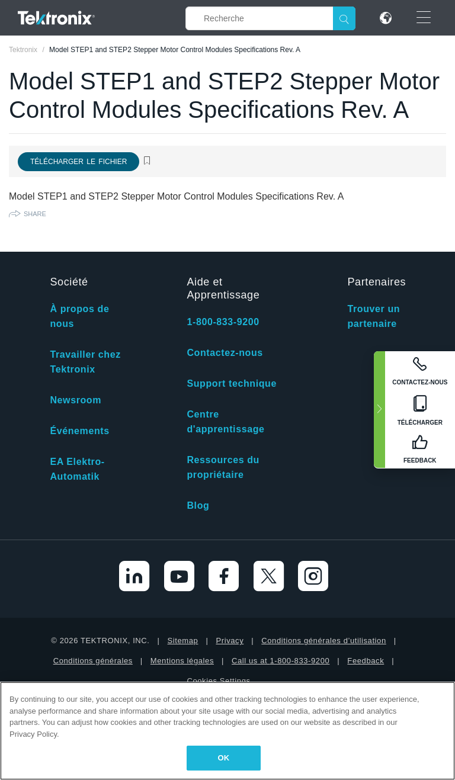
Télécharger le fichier (78, 162)
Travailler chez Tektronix (85, 361)
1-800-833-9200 (223, 322)
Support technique (232, 383)
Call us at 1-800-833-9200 (280, 660)
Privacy (229, 640)
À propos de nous (79, 316)
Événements (79, 431)
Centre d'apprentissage (225, 421)
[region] (227, 731)
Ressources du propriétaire (223, 467)
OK (224, 757)
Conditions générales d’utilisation (323, 640)
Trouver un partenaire (373, 316)
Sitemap (183, 640)
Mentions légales (182, 660)
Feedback (365, 660)
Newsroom (75, 400)
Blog (198, 505)
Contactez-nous (224, 353)
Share (35, 213)
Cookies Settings (218, 680)
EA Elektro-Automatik (77, 469)
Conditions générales (93, 660)
